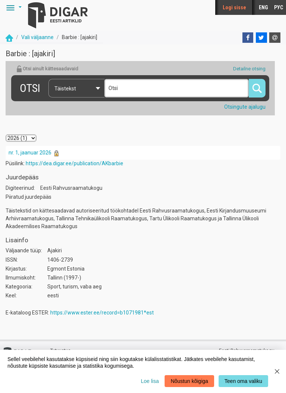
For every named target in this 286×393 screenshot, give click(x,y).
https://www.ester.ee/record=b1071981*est (102, 313)
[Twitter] (261, 37)
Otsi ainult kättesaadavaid (47, 69)
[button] (12, 7)
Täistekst (65, 89)
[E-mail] (274, 37)
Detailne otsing (249, 68)
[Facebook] (248, 37)
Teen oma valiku (243, 381)
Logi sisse (234, 7)
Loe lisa (150, 381)
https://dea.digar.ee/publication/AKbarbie (74, 163)
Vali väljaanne (37, 37)
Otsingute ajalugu (245, 107)
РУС (278, 7)
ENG (263, 7)
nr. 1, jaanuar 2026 (30, 153)
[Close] (277, 371)
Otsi (30, 88)
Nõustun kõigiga (189, 381)
